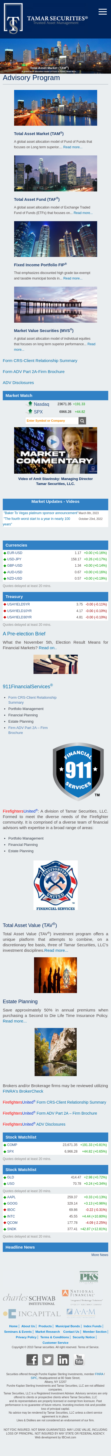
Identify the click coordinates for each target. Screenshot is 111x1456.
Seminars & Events (18, 1331)
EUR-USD (14, 553)
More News (99, 1255)
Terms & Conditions (54, 1337)
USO (10, 1184)
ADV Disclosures (18, 382)
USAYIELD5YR (18, 604)
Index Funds (93, 1326)
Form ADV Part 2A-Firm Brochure (33, 371)
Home (13, 1326)
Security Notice (84, 1337)
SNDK (11, 1229)
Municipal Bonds (68, 1326)
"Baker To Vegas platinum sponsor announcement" (41, 513)
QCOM (12, 1223)
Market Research (47, 1331)
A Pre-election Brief (24, 634)
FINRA (99, 1374)
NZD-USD (14, 578)
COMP (12, 1145)
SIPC (34, 1378)
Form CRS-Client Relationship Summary (40, 360)
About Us (28, 1326)
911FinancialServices (28, 686)
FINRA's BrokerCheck (23, 1091)
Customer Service (56, 1342)
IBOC (11, 1210)
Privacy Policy (26, 1337)
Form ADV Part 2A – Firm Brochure (66, 1113)
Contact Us (71, 1331)
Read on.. (48, 647)
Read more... (72, 147)
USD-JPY (14, 559)
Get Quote (82, 420)
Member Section (95, 1331)
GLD (10, 1177)
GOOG (12, 1203)
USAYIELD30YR (19, 617)
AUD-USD (14, 572)
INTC (11, 1216)
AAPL (11, 1197)
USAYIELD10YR (19, 611)
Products (45, 1326)
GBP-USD (14, 565)
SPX (10, 1151)
